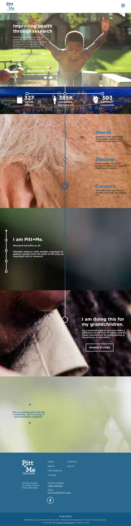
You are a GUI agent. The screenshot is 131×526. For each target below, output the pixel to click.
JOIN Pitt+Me (35, 70)
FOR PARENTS (55, 471)
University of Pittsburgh (65, 523)
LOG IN (70, 466)
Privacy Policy (65, 516)
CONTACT (72, 462)
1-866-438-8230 (55, 486)
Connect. (106, 186)
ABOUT (51, 466)
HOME (51, 462)
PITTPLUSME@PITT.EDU (59, 493)
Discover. (106, 159)
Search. (104, 132)
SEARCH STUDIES (99, 347)
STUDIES (52, 475)
